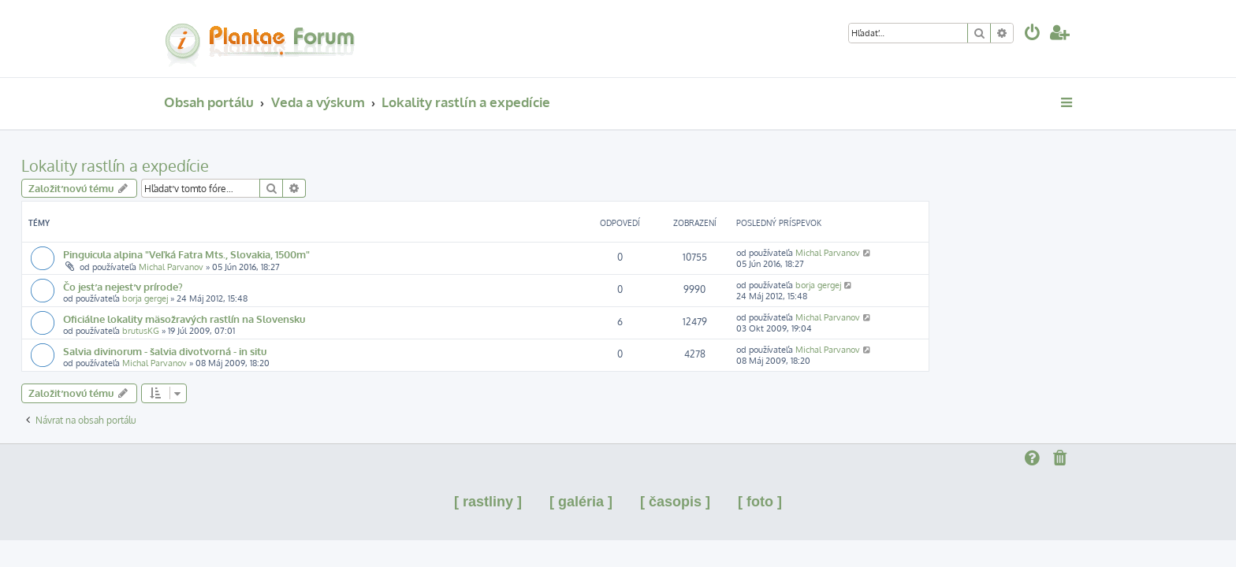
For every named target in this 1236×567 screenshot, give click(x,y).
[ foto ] (760, 502)
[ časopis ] (675, 502)
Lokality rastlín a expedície (258, 165)
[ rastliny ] (488, 502)
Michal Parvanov (313, 266)
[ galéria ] (580, 502)
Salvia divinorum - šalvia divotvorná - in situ (307, 351)
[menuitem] (1033, 34)
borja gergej (288, 298)
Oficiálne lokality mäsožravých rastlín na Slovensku (327, 318)
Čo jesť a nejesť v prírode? (266, 286)
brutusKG (283, 330)
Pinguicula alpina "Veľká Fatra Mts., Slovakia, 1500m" (329, 254)
